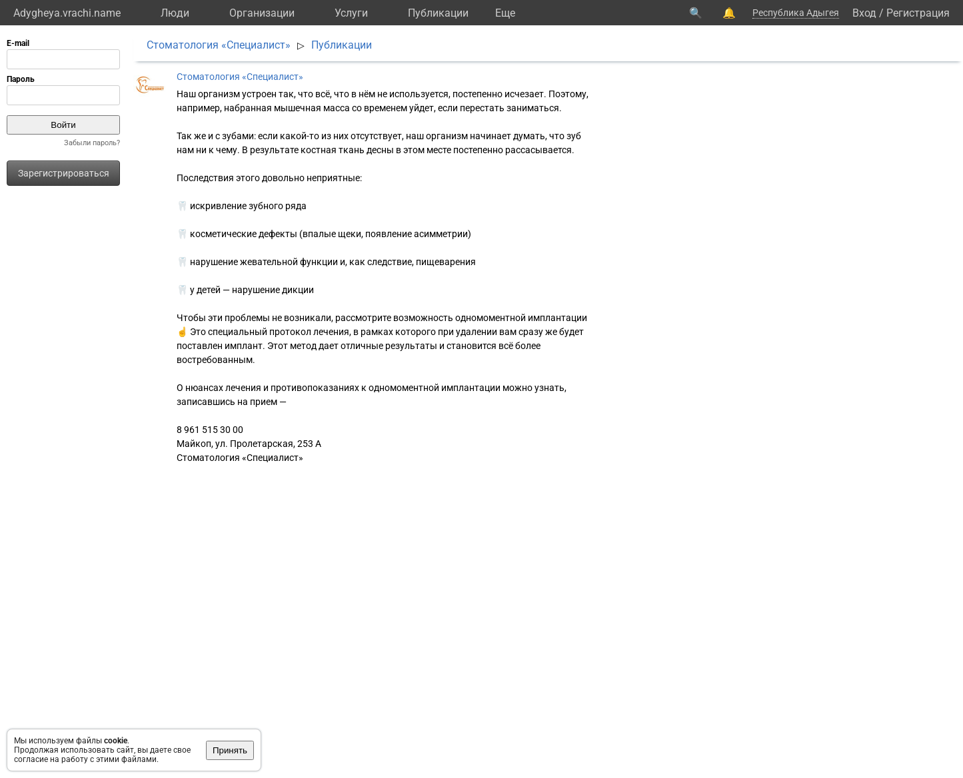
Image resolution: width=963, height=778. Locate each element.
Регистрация (918, 13)
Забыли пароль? (92, 143)
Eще (505, 13)
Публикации (438, 13)
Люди (175, 13)
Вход (864, 13)
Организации (262, 13)
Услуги (351, 13)
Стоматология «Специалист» (219, 45)
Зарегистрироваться (63, 173)
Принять (230, 750)
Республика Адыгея (795, 12)
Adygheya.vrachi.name (67, 13)
